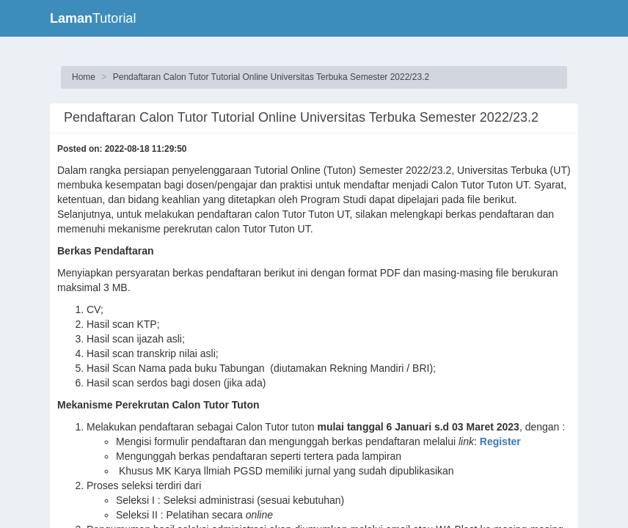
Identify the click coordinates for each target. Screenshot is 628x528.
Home (83, 77)
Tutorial (93, 18)
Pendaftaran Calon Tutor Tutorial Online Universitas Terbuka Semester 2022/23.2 (271, 77)
